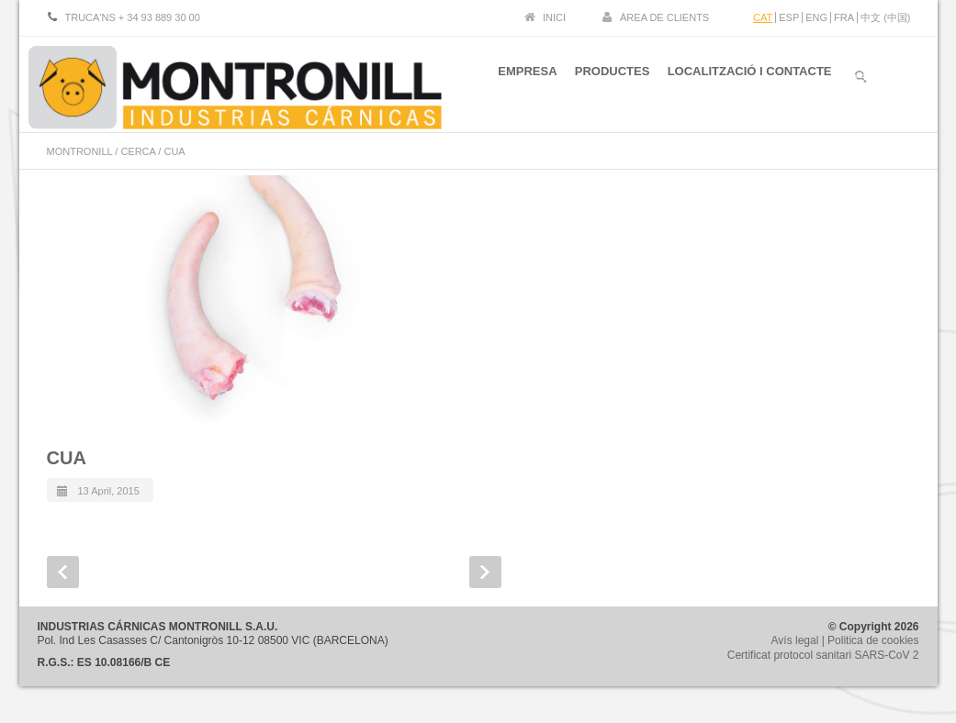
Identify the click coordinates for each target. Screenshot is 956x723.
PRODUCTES (607, 81)
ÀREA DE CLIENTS (664, 17)
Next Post (485, 572)
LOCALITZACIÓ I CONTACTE (750, 81)
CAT (762, 17)
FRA (844, 17)
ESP (789, 17)
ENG (816, 17)
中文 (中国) (885, 17)
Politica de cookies (872, 640)
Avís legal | (799, 640)
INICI (554, 17)
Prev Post (63, 572)
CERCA (137, 151)
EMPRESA (517, 81)
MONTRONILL (80, 151)
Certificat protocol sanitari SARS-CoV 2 (823, 655)
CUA (66, 458)
